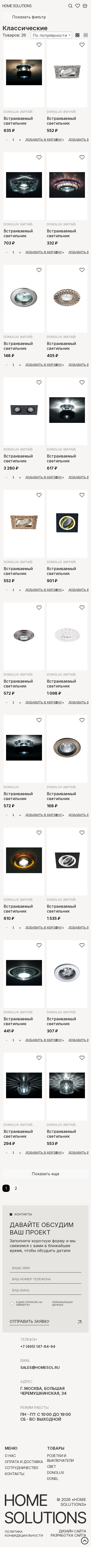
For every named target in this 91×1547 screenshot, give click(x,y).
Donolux (18, 112)
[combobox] (51, 35)
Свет (51, 1466)
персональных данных (62, 1303)
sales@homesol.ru (40, 1367)
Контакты (14, 1474)
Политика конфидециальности (24, 1533)
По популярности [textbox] (50, 35)
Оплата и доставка (24, 1462)
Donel (52, 1479)
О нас (10, 1456)
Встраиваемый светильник (18, 121)
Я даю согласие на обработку (46, 1303)
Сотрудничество (21, 1468)
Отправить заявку (29, 1321)
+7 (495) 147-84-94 (37, 1346)
